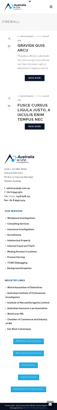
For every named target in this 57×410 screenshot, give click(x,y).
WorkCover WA (14, 314)
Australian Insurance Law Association (26, 308)
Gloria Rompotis (26, 36)
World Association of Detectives (23, 287)
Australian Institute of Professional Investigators (25, 295)
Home (23, 28)
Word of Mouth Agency (35, 408)
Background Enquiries (18, 268)
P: (13, 192)
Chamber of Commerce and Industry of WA (26, 321)
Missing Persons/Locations (21, 251)
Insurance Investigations (19, 229)
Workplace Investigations (20, 218)
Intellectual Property (17, 240)
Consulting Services (17, 224)
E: (17, 188)
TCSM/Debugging (16, 263)
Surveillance (13, 235)
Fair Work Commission (18, 329)
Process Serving (15, 257)
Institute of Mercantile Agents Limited (27, 302)
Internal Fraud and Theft (20, 246)
